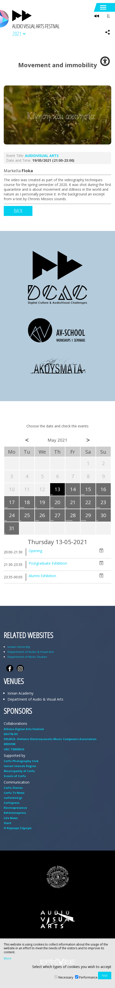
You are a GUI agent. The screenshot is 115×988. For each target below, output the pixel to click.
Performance (88, 977)
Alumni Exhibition (42, 575)
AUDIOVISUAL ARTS (42, 155)
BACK (18, 210)
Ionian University (18, 647)
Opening (35, 550)
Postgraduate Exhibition (48, 563)
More (7, 959)
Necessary (65, 977)
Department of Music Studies (27, 657)
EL (108, 16)
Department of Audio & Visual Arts (30, 652)
